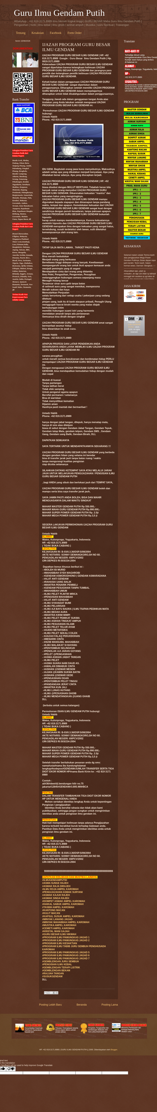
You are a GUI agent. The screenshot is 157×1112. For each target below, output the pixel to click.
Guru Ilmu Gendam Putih (59, 13)
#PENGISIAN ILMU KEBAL (57, 964)
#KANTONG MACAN (53, 910)
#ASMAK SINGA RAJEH (55, 898)
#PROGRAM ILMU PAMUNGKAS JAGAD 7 (66, 958)
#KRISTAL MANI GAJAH (55, 931)
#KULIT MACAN (51, 913)
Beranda (82, 1004)
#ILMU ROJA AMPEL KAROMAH (60, 889)
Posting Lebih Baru (50, 1004)
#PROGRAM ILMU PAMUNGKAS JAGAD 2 (66, 940)
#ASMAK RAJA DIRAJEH (56, 886)
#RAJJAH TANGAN (53, 973)
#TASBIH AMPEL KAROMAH (58, 907)
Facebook (55, 32)
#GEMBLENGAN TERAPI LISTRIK (61, 967)
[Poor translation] (11, 1068)
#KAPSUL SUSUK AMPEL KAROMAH (63, 916)
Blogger (114, 1049)
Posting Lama (110, 1004)
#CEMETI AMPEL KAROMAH (58, 928)
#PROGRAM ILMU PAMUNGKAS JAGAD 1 (66, 937)
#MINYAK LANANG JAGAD (57, 919)
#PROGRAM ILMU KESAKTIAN (59, 943)
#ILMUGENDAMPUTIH (54, 880)
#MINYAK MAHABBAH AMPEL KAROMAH (65, 922)
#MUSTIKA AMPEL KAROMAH (59, 925)
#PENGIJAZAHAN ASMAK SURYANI (62, 892)
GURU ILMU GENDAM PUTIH (134, 324)
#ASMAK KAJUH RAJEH (56, 895)
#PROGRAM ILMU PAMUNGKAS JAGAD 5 (66, 952)
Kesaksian (38, 32)
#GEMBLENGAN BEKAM (56, 970)
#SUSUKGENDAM (52, 976)
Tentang (20, 32)
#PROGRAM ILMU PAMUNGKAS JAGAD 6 (66, 955)
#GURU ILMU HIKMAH (59, 934)
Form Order (74, 32)
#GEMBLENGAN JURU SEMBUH (60, 961)
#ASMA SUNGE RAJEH (55, 883)
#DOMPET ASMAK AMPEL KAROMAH (63, 901)
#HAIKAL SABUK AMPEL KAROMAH (63, 904)
